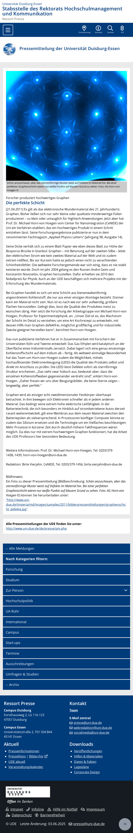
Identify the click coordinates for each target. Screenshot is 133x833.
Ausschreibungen (20, 663)
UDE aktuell (16, 762)
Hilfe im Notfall (62, 809)
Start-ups (13, 642)
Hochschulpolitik (19, 600)
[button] (98, 30)
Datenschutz (19, 815)
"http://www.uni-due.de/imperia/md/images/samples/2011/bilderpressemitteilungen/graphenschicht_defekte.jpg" (66, 504)
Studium (12, 580)
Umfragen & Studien (22, 674)
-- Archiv (12, 684)
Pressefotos (17, 756)
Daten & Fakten (85, 762)
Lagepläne (81, 767)
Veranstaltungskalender (25, 767)
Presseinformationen (23, 751)
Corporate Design (87, 772)
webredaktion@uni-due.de (93, 728)
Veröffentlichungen (88, 751)
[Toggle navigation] (8, 30)
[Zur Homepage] (66, 4)
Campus (12, 632)
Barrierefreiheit (50, 815)
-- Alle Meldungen (20, 548)
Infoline (35, 809)
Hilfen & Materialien (88, 756)
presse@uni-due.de (88, 723)
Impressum (93, 809)
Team (73, 710)
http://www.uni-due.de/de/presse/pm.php (36, 528)
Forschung (14, 569)
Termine (12, 653)
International (16, 621)
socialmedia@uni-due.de (91, 732)
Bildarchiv (36, 756)
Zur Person (14, 590)
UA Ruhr (12, 611)
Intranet (14, 809)
